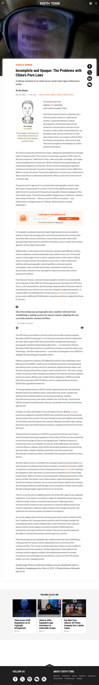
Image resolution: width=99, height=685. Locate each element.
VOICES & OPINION (24, 64)
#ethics (53, 95)
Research (82, 676)
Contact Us (91, 676)
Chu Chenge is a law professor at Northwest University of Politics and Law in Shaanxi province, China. (27, 137)
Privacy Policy (69, 678)
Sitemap (79, 678)
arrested (68, 469)
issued (73, 412)
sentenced (62, 293)
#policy (59, 95)
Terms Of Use (57, 678)
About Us (56, 676)
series (52, 105)
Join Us (74, 676)
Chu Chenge (23, 90)
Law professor (27, 129)
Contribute (66, 676)
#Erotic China (68, 95)
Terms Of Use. (59, 222)
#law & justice (44, 95)
